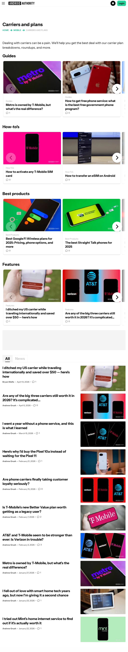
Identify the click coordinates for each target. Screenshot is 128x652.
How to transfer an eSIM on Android (91, 158)
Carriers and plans (37, 30)
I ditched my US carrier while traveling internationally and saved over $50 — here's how (32, 297)
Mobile (17, 30)
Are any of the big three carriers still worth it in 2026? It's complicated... (91, 297)
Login (122, 3)
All (7, 358)
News (20, 358)
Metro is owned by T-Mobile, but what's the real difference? (32, 89)
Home (5, 30)
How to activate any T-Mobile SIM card (32, 158)
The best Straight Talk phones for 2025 (91, 226)
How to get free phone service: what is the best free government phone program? (91, 89)
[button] (64, 3)
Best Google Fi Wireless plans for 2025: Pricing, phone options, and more (32, 226)
